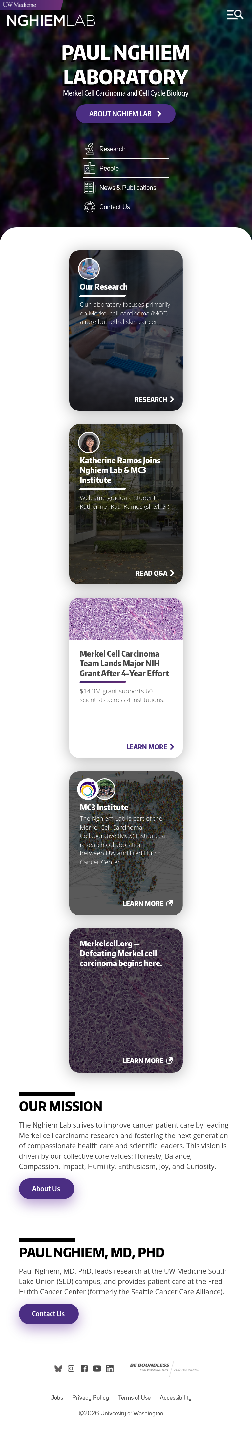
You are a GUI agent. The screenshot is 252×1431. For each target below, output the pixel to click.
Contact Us (48, 1313)
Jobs (57, 1398)
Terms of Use (134, 1398)
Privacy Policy (90, 1398)
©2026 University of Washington (121, 1414)
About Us (46, 1188)
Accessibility (176, 1398)
